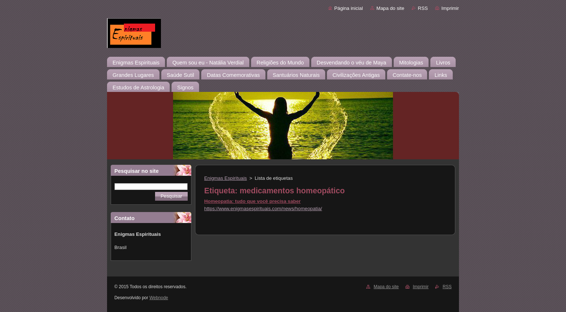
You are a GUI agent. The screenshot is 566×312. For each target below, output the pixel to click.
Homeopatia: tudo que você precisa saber (252, 201)
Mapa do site (390, 8)
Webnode (159, 297)
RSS (423, 8)
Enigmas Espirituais (225, 178)
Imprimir (450, 8)
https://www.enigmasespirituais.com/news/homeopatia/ (263, 208)
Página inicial (348, 8)
